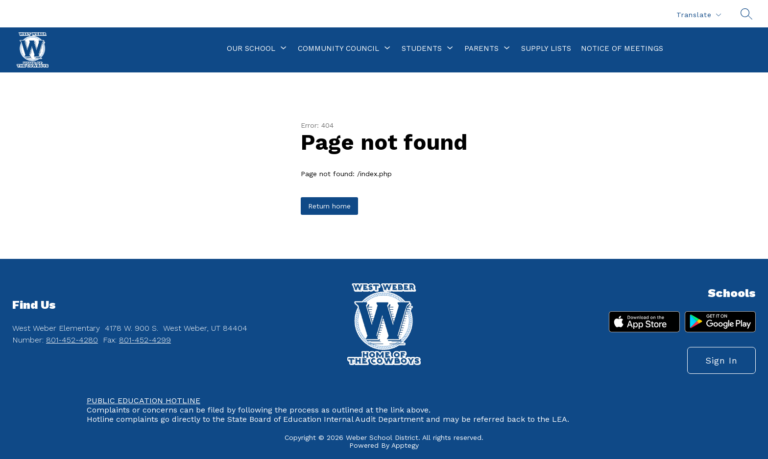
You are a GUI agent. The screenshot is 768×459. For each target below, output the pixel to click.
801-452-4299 (145, 339)
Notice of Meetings (622, 48)
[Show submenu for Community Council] (338, 48)
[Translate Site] (698, 15)
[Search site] (746, 14)
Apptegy (405, 445)
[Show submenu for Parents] (481, 48)
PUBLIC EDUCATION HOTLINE (143, 400)
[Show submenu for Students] (422, 48)
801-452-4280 (72, 339)
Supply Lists (546, 48)
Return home (329, 206)
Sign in (721, 360)
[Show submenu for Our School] (251, 48)
